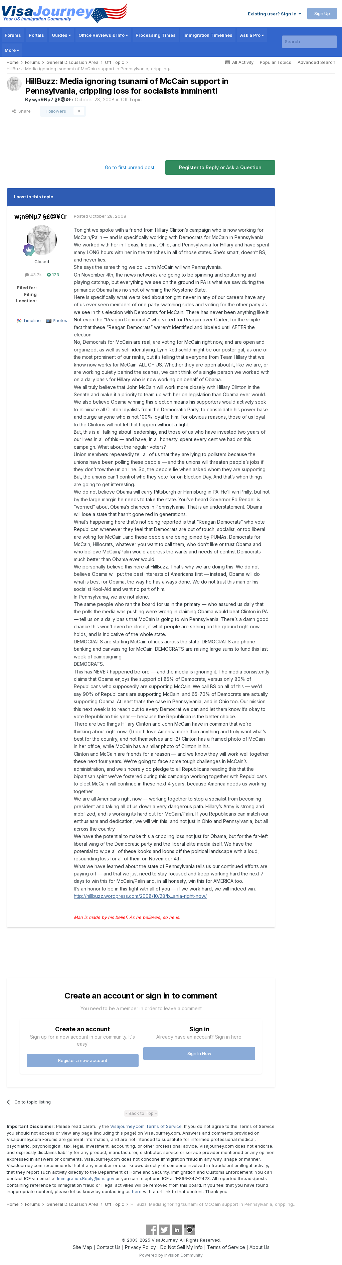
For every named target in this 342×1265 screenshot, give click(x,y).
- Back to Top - (141, 1113)
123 (53, 274)
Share (21, 111)
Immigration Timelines (207, 35)
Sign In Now (199, 1053)
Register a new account (82, 1060)
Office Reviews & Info (103, 35)
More (12, 50)
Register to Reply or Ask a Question (220, 167)
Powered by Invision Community (171, 1255)
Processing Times (156, 35)
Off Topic (131, 99)
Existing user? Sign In (274, 13)
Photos (60, 320)
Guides (61, 35)
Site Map (82, 1247)
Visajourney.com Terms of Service (146, 1126)
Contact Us (109, 1247)
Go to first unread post (129, 167)
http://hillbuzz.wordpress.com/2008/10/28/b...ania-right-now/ (140, 896)
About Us (259, 1247)
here (137, 1191)
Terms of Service (226, 1247)
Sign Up (322, 13)
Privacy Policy (140, 1247)
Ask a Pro (252, 35)
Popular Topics (275, 62)
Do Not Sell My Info (181, 1247)
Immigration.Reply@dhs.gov (85, 1178)
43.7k (33, 274)
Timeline (32, 320)
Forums (13, 35)
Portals (36, 35)
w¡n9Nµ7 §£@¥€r (52, 99)
